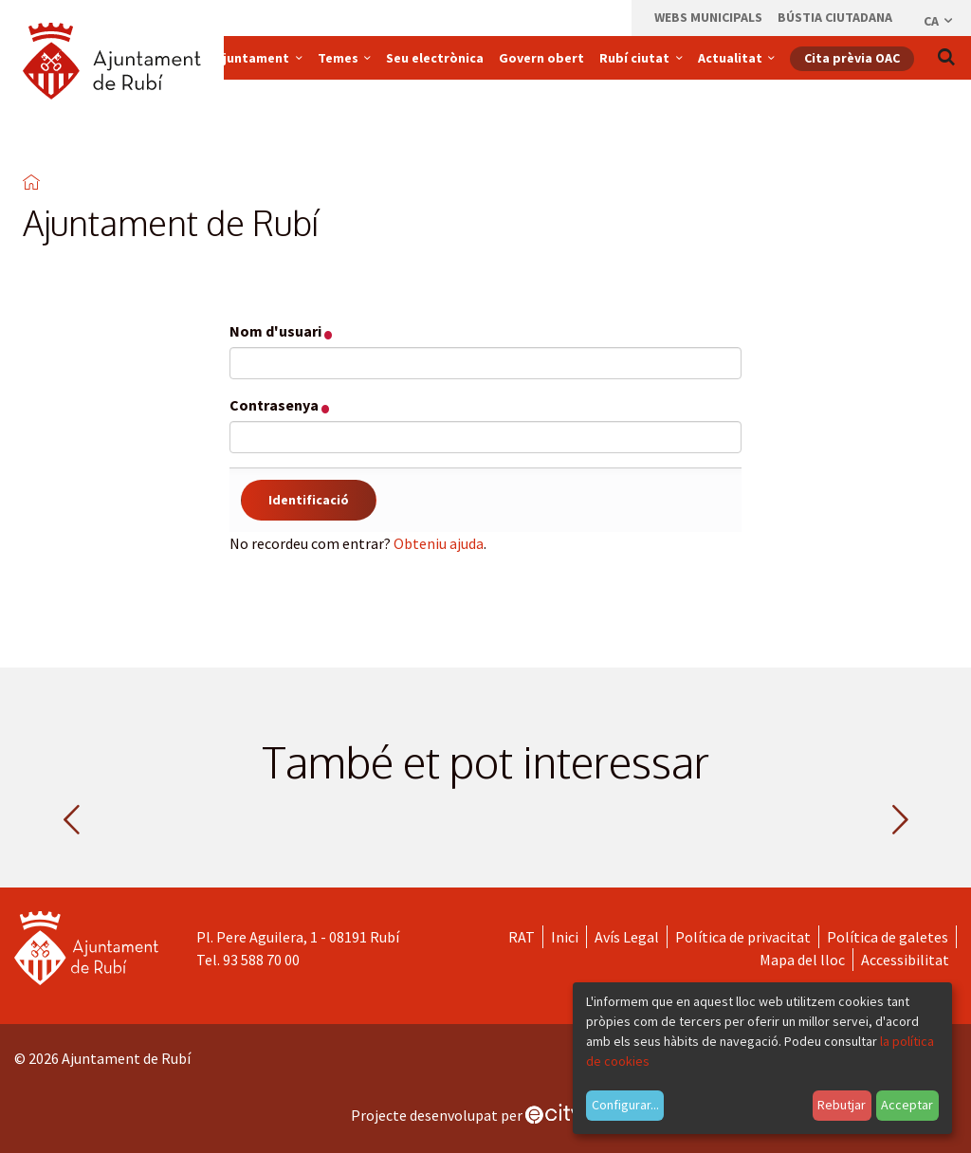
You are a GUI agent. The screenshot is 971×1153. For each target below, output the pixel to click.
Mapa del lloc (802, 959)
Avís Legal (627, 936)
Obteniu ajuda (439, 543)
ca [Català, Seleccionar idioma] (939, 20)
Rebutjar (841, 1104)
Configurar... (625, 1104)
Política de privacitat (743, 936)
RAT (521, 936)
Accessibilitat (905, 959)
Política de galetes (887, 936)
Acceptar (907, 1104)
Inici (564, 936)
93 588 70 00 (261, 959)
